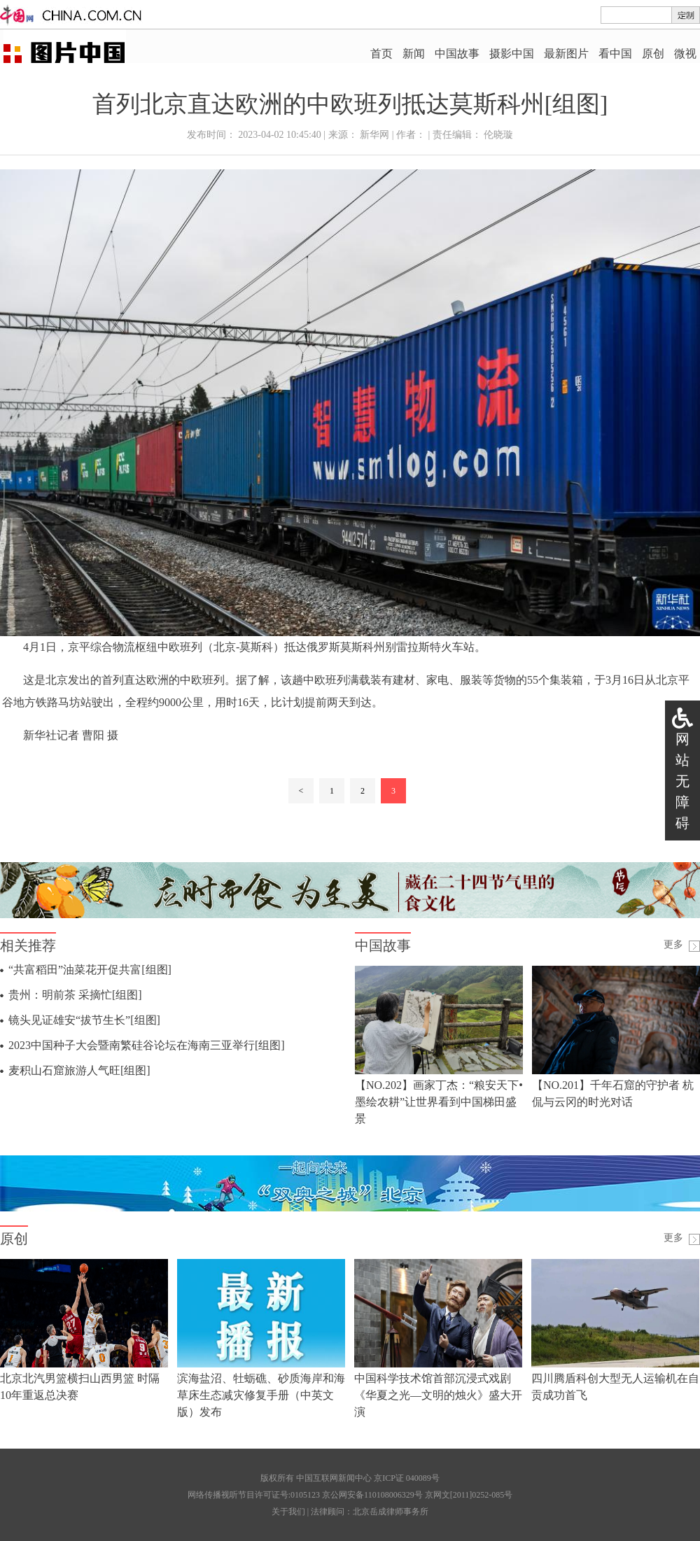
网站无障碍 (683, 781)
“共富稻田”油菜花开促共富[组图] (90, 970)
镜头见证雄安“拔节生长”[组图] (84, 1020)
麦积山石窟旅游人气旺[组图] (79, 1070)
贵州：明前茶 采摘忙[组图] (75, 995)
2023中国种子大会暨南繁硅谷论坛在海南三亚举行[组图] (146, 1045)
